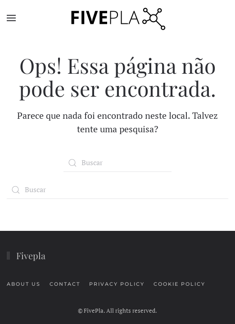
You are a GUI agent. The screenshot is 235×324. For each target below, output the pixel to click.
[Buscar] (117, 163)
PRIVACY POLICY (117, 284)
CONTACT (65, 284)
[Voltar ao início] (117, 18)
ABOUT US (24, 284)
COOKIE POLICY (179, 284)
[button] (11, 18)
